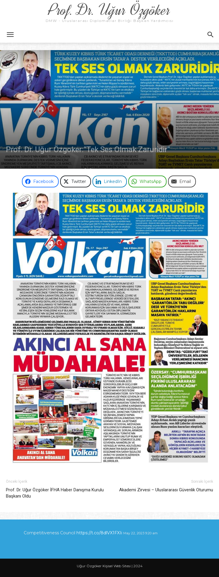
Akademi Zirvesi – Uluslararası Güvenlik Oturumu (166, 489)
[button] (10, 35)
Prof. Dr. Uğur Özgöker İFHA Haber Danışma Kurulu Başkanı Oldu (55, 493)
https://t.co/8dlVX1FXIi (99, 532)
